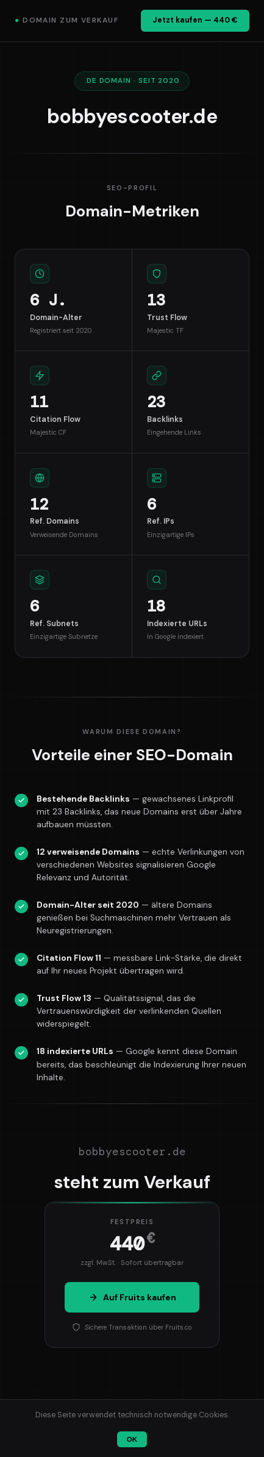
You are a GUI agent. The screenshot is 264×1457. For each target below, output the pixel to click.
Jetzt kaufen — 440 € (195, 20)
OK (132, 1439)
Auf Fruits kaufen (132, 1297)
